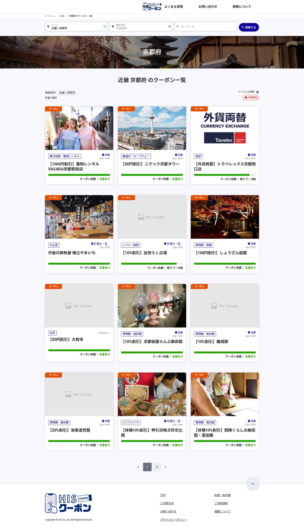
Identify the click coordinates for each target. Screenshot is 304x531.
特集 (193, 6)
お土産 (54, 245)
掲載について (251, 6)
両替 (198, 156)
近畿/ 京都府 (104, 156)
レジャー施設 (131, 245)
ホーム (51, 16)
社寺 (52, 332)
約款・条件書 (222, 495)
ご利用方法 (167, 503)
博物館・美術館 (132, 333)
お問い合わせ (230, 6)
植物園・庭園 (203, 245)
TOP (163, 495)
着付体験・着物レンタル (64, 156)
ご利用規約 (221, 503)
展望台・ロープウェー (136, 156)
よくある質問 (209, 6)
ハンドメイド (131, 422)
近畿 (62, 16)
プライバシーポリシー (173, 519)
